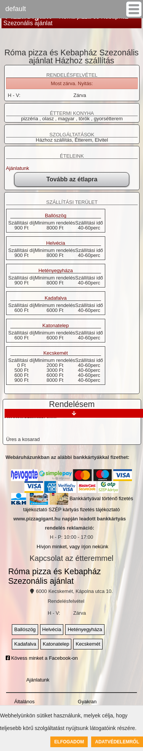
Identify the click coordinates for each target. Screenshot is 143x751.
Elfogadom (69, 742)
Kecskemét (55, 353)
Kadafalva (56, 298)
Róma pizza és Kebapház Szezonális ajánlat (54, 576)
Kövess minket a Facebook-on (42, 658)
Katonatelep (55, 325)
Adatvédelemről (117, 742)
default (15, 9)
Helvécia (55, 243)
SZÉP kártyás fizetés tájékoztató (84, 509)
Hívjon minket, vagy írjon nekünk (72, 546)
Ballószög (55, 215)
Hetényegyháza (56, 270)
